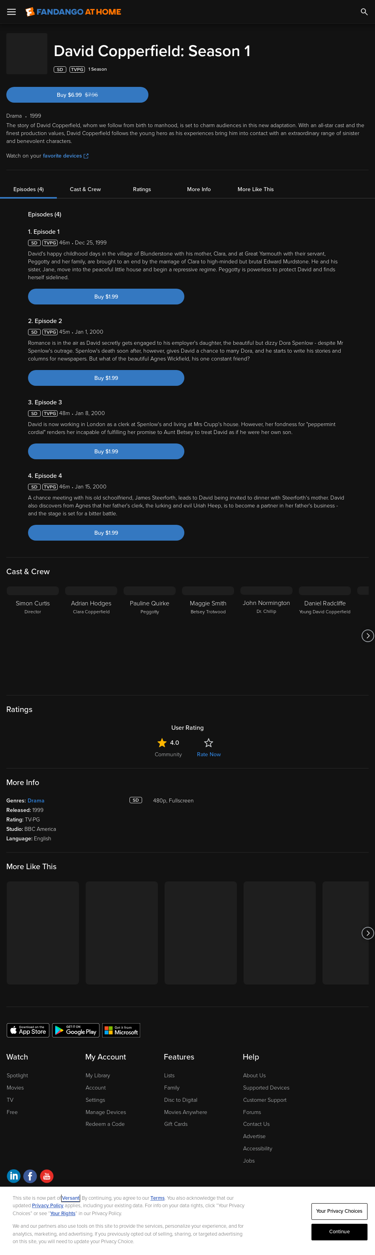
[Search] (364, 12)
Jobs (249, 1153)
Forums (252, 1104)
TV (10, 1092)
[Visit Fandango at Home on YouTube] (46, 1169)
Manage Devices (106, 1104)
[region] (187, 1221)
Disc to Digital (180, 1092)
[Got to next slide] (367, 628)
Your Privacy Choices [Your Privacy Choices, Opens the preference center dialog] (339, 1211)
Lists (169, 1067)
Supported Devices (266, 1080)
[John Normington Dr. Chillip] (266, 628)
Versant (70, 1198)
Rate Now (209, 746)
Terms (157, 1198)
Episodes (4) (28, 181)
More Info (199, 181)
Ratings (142, 181)
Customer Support (265, 1092)
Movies (15, 1080)
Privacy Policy (48, 1205)
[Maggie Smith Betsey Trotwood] (208, 628)
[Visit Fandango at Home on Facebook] (30, 1169)
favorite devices (65, 148)
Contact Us (256, 1116)
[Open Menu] (11, 12)
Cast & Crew (85, 181)
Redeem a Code (105, 1116)
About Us (254, 1067)
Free (12, 1104)
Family (172, 1080)
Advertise (254, 1128)
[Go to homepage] (73, 12)
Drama (36, 792)
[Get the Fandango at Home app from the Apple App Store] (28, 1022)
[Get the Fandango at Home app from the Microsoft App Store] (121, 1022)
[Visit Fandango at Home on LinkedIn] (13, 1169)
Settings (95, 1092)
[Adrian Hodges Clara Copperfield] (91, 628)
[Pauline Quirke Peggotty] (149, 628)
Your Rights (62, 1213)
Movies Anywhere (185, 1104)
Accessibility (257, 1140)
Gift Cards (176, 1116)
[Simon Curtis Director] (32, 628)
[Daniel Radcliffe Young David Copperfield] (324, 628)
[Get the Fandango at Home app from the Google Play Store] (76, 1022)
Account (96, 1080)
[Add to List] (365, 62)
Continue (339, 1232)
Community (168, 746)
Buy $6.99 (89, 87)
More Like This (256, 181)
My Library (98, 1067)
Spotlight (17, 1067)
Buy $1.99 (106, 289)
